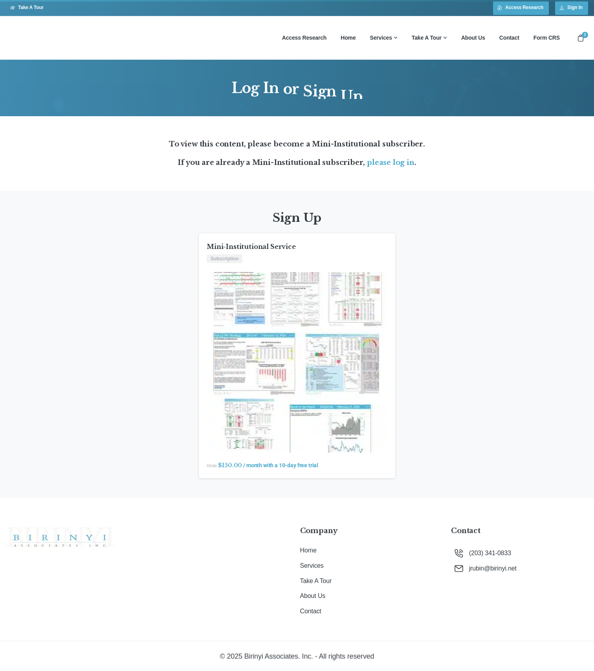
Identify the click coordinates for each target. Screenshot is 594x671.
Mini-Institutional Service (251, 246)
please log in (390, 162)
